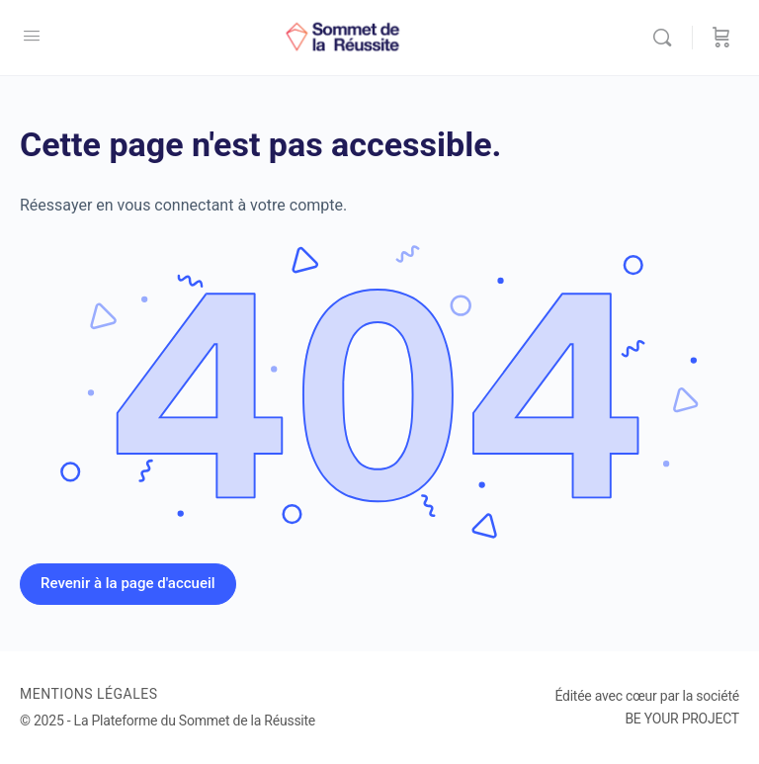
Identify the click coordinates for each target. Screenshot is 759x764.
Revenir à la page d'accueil (128, 583)
